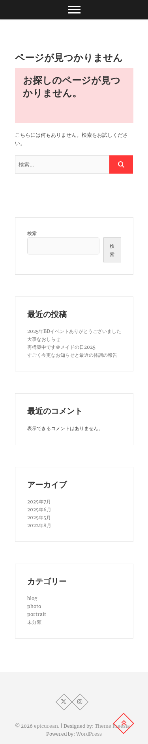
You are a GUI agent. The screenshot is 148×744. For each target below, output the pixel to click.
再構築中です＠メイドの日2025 (61, 347)
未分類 (34, 622)
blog (32, 598)
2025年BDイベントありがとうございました (74, 331)
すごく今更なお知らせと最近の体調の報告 (72, 355)
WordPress (89, 734)
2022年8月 (39, 525)
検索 (32, 233)
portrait (36, 614)
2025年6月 (39, 510)
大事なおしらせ (43, 339)
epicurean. (46, 726)
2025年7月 (39, 502)
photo (34, 606)
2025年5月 (39, 517)
